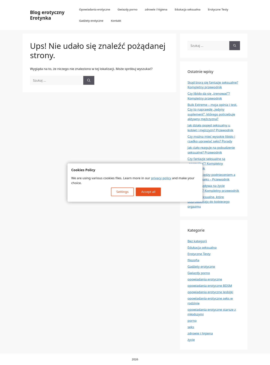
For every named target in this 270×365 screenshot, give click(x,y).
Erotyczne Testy (218, 9)
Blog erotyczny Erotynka (47, 15)
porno (192, 320)
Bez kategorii (197, 241)
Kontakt (116, 20)
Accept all (148, 192)
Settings (122, 192)
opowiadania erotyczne (205, 279)
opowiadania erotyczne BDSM (210, 285)
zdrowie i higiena (156, 9)
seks (191, 327)
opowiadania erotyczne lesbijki (210, 292)
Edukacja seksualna (187, 9)
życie (191, 339)
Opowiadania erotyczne (94, 9)
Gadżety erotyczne (91, 20)
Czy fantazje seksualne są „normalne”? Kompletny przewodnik (206, 163)
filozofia (193, 260)
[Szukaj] (88, 80)
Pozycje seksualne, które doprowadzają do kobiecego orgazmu (209, 202)
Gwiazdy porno (127, 9)
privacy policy (161, 178)
